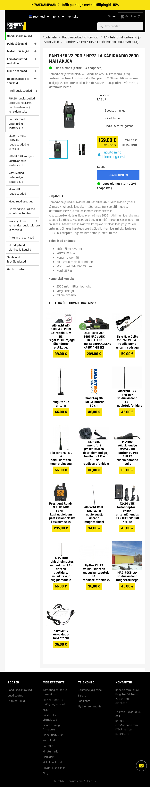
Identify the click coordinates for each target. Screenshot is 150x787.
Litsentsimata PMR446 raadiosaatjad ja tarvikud (19, 142)
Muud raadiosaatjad (21, 201)
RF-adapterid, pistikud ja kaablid (20, 247)
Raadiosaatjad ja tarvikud (18, 81)
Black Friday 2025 (53, 735)
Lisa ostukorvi (118, 175)
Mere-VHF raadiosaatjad (17, 191)
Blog (45, 773)
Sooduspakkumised (19, 36)
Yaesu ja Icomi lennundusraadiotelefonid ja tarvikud (24, 225)
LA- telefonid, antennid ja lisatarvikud (17, 123)
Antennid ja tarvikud (21, 238)
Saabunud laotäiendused (16, 259)
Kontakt (73, 17)
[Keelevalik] (39, 16)
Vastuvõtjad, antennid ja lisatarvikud (16, 177)
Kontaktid (49, 740)
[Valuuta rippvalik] (59, 16)
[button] (118, 154)
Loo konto (84, 701)
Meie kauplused (52, 762)
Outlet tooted (16, 269)
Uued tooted (15, 695)
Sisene (112, 16)
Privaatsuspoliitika (54, 768)
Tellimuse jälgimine (90, 690)
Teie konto (86, 682)
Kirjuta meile (50, 751)
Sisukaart (48, 757)
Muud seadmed (17, 71)
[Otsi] (120, 26)
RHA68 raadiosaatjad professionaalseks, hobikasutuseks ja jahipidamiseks (22, 105)
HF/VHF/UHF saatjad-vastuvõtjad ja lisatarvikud (21, 160)
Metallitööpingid (18, 51)
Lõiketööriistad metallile (17, 61)
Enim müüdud (16, 701)
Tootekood (104, 95)
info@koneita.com (126, 725)
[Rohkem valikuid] (141, 765)
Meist (46, 710)
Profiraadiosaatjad (20, 91)
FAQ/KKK (48, 746)
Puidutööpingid (17, 44)
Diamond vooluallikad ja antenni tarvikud (22, 211)
